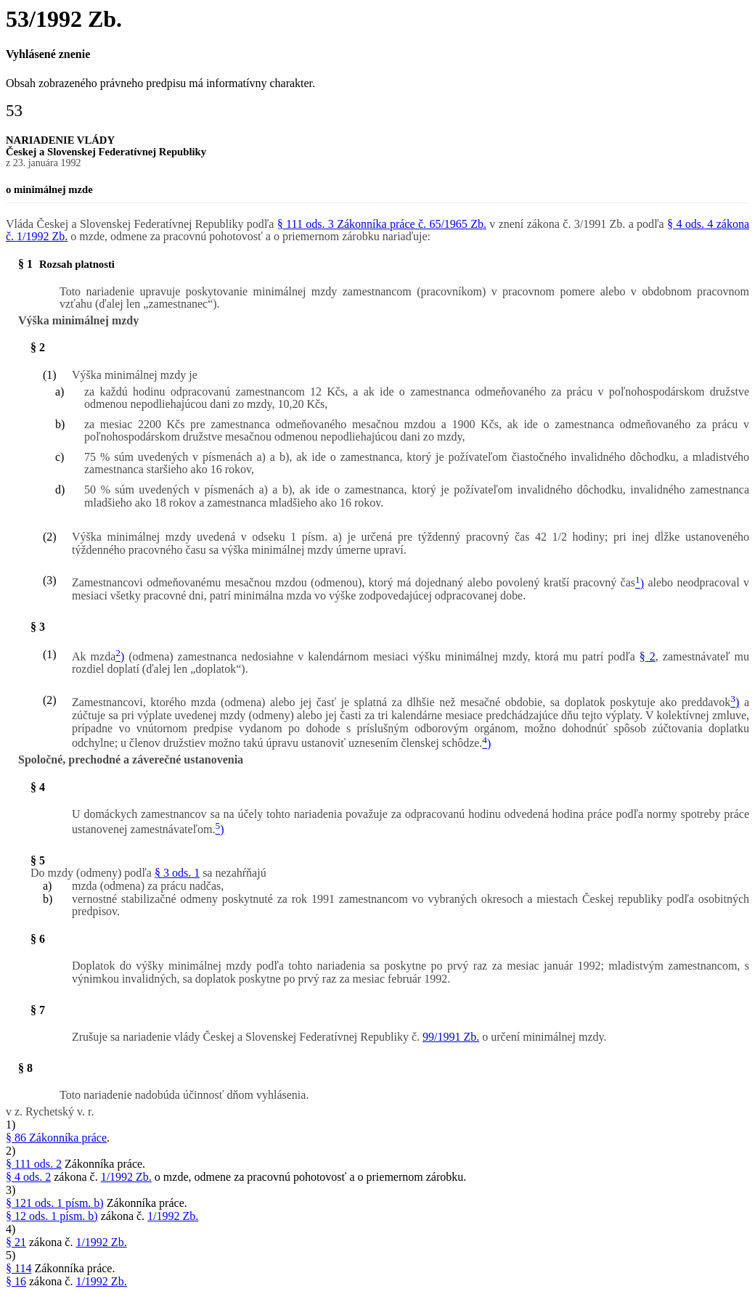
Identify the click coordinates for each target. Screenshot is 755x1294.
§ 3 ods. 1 (177, 873)
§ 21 (16, 1242)
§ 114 (18, 1268)
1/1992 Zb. (126, 1177)
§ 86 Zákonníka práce (56, 1137)
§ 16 (16, 1281)
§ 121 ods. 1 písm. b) (55, 1203)
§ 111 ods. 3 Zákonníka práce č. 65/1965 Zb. (381, 224)
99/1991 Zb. (451, 1037)
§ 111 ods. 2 (34, 1164)
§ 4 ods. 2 (28, 1177)
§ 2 (648, 656)
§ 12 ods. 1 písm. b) (52, 1216)
